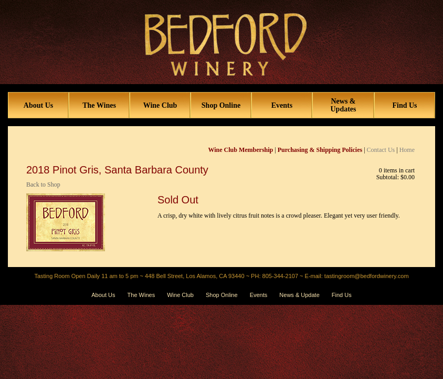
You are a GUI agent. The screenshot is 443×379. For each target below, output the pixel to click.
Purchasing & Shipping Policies (320, 149)
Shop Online (221, 105)
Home (407, 149)
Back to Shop (43, 184)
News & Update (299, 295)
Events (281, 105)
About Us (38, 105)
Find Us (404, 105)
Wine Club (160, 105)
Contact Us (381, 149)
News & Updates (343, 105)
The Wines (99, 105)
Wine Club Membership (240, 149)
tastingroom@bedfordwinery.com (366, 276)
